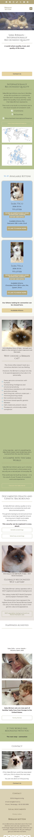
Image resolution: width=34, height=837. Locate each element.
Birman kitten (8, 8)
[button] (31, 8)
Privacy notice (17, 814)
